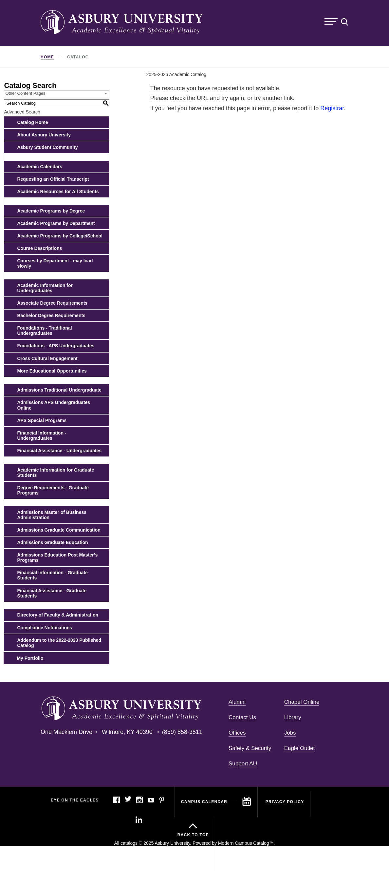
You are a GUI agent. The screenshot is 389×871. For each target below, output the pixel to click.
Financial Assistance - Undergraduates (59, 450)
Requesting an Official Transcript (53, 179)
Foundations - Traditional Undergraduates (44, 330)
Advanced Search (22, 111)
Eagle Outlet (299, 748)
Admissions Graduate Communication (58, 530)
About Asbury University (44, 134)
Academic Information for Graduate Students (55, 472)
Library (292, 717)
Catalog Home (32, 122)
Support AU (243, 763)
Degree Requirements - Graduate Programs (53, 490)
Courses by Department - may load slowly (55, 263)
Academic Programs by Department (56, 223)
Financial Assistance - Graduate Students (51, 593)
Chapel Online (302, 702)
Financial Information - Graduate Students (52, 575)
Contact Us (242, 717)
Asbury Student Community (47, 147)
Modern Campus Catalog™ (246, 843)
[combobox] (56, 94)
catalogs (129, 843)
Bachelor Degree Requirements (51, 315)
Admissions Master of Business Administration (51, 515)
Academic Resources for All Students (58, 191)
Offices (237, 733)
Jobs (290, 733)
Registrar (332, 108)
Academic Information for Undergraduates (45, 288)
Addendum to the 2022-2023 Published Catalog (59, 643)
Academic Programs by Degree (51, 210)
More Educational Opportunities (51, 371)
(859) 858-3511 (182, 732)
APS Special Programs (41, 420)
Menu (331, 21)
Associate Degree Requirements (52, 303)
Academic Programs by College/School (59, 235)
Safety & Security (250, 748)
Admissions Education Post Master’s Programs (57, 557)
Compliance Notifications (44, 627)
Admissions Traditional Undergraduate (59, 390)
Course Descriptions (39, 248)
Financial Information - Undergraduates (41, 435)
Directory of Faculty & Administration (57, 615)
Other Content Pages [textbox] (25, 93)
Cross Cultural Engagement (47, 358)
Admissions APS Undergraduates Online (53, 405)
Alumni (237, 702)
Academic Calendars (39, 166)
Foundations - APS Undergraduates (55, 345)
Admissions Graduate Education (52, 542)
